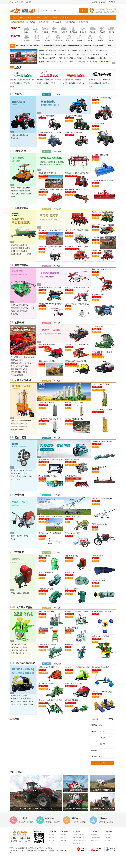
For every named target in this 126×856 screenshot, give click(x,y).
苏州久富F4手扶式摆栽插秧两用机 (77, 230)
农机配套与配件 (94, 79)
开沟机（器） (15, 194)
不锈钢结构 (43, 630)
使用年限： (95, 750)
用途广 (41, 633)
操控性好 (69, 233)
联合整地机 (26, 188)
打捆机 (24, 372)
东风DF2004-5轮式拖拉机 (74, 132)
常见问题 (107, 835)
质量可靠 (96, 157)
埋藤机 (13, 311)
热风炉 (21, 429)
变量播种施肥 (97, 243)
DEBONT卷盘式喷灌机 (73, 517)
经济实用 (96, 126)
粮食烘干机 (14, 421)
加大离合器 (96, 332)
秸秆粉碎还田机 (16, 372)
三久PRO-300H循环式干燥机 (102, 410)
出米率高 (69, 617)
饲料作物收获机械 (50, 79)
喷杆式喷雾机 (23, 305)
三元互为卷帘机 (97, 556)
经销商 (55, 17)
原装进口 (42, 478)
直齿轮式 (69, 558)
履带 (12, 476)
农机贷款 (40, 848)
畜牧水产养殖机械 (25, 663)
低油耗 (41, 252)
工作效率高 (96, 297)
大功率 (41, 249)
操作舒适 (69, 121)
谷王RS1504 (104, 50)
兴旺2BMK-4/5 (82, 58)
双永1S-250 (93, 54)
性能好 (41, 578)
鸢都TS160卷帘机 (71, 556)
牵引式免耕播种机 (72, 249)
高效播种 (96, 217)
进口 (38, 17)
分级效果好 (69, 614)
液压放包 (42, 669)
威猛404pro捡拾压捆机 (47, 361)
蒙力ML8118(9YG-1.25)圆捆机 (76, 361)
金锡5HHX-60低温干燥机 (74, 402)
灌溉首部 (26, 593)
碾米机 (24, 644)
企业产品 (46, 94)
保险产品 (64, 837)
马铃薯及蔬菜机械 (17, 375)
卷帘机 (13, 593)
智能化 (68, 408)
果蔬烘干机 (14, 429)
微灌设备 (20, 536)
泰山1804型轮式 (50, 50)
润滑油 (31, 476)
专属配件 (104, 79)
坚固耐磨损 (43, 175)
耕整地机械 (20, 151)
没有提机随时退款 (78, 837)
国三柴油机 (14, 470)
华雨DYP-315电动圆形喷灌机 (102, 498)
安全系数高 (96, 444)
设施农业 (19, 552)
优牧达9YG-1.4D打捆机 (47, 344)
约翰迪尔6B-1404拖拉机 (73, 116)
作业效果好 (69, 118)
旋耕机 (19, 188)
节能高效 (96, 614)
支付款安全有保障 (78, 835)
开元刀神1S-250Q (73, 54)
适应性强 (42, 195)
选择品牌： (95, 725)
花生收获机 (23, 369)
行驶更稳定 (43, 686)
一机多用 (42, 293)
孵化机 (13, 704)
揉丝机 (19, 704)
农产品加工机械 (24, 607)
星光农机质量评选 (76, 790)
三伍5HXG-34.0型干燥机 (100, 384)
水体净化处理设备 (25, 698)
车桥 (30, 470)
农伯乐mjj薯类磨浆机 (46, 628)
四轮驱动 (42, 118)
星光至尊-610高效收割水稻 (102, 790)
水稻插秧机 (14, 245)
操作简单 (42, 617)
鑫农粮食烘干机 (95, 62)
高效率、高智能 (71, 363)
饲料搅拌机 (14, 695)
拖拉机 (22, 46)
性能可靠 (69, 235)
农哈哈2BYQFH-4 (51, 58)
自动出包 (69, 672)
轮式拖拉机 (14, 135)
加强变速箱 (96, 329)
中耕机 (31, 308)
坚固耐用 (42, 705)
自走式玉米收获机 (17, 357)
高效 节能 (96, 501)
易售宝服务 (85, 22)
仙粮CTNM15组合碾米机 (47, 611)
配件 (30, 17)
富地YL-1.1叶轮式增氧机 (100, 667)
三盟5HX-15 (72, 62)
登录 (22, 2)
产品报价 (57, 94)
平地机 (23, 194)
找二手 (95, 719)
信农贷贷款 (45, 22)
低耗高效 (42, 290)
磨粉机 (21, 653)
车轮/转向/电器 (98, 46)
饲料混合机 (23, 695)
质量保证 (69, 561)
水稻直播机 (23, 251)
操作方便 (96, 183)
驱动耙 (29, 194)
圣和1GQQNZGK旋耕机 (100, 155)
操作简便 (96, 300)
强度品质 (96, 697)
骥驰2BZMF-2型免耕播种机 (101, 250)
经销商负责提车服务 (79, 840)
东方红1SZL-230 (50, 54)
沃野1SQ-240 (102, 54)
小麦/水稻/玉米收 (48, 46)
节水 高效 (69, 535)
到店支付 (94, 835)
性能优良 (42, 561)
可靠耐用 (42, 238)
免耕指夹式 (96, 253)
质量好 (95, 672)
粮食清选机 (23, 426)
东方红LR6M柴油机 (72, 459)
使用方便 (96, 160)
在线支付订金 (95, 840)
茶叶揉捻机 (23, 647)
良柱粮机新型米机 (71, 628)
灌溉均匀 (69, 519)
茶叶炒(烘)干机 (16, 644)
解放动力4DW (83, 50)
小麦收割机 (27, 363)
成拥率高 (69, 705)
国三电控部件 (70, 462)
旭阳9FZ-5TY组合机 (72, 644)
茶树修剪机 (14, 314)
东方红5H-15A (50, 62)
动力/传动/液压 (86, 46)
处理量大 (69, 424)
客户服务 (107, 837)
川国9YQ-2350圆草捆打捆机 (49, 667)
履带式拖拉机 (28, 79)
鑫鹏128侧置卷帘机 (99, 580)
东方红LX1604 (72, 50)
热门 (12, 46)
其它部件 (108, 46)
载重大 (68, 306)
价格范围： (95, 756)
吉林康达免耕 (102, 58)
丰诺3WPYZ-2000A (99, 295)
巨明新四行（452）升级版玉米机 (77, 344)
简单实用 (96, 186)
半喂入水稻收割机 (17, 363)
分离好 (68, 633)
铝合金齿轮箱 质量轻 (73, 478)
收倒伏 (68, 350)
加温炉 (19, 593)
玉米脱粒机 (23, 423)
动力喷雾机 (24, 308)
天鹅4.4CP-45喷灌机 (72, 533)
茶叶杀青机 (14, 650)
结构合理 (96, 227)
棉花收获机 (24, 366)
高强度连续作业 (71, 175)
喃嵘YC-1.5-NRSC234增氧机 (102, 692)
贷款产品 (64, 835)
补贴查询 (32, 22)
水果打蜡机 (23, 650)
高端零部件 (96, 214)
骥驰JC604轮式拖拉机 (46, 116)
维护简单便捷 (97, 354)
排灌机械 (19, 494)
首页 (13, 17)
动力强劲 (69, 347)
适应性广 (96, 129)
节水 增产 (96, 504)
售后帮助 (107, 840)
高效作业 (69, 293)
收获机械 (40, 79)
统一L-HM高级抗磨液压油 (48, 476)
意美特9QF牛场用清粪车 (47, 684)
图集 (18, 772)
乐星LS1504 (94, 50)
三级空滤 (96, 274)
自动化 (68, 405)
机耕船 (27, 191)
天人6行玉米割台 (71, 476)
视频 (12, 772)
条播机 (27, 248)
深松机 (13, 188)
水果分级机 (14, 653)
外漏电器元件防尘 (72, 465)
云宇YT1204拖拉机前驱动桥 (102, 441)
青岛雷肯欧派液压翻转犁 (47, 173)
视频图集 (66, 17)
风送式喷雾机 (15, 308)
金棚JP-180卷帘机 (71, 589)
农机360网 (21, 848)
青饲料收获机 (15, 366)
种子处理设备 (28, 254)
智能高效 (96, 100)
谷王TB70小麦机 (98, 326)
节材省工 (42, 594)
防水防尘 (42, 535)
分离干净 (42, 614)
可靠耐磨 (96, 472)
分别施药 (42, 309)
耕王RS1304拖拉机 (98, 123)
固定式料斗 (43, 233)
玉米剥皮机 (14, 423)
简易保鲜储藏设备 (25, 421)
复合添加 (42, 481)
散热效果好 (69, 481)
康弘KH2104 (62, 50)
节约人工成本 (70, 702)
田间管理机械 (21, 265)
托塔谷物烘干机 (83, 62)
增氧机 (19, 701)
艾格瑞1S (84, 54)
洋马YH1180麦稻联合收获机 (102, 352)
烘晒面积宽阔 (97, 387)
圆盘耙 (13, 197)
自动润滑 (96, 469)
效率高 (68, 647)
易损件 (13, 479)
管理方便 (96, 561)
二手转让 (109, 719)
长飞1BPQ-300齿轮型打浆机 (75, 189)
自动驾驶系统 (23, 470)
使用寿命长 (43, 591)
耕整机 (21, 191)
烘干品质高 (69, 421)
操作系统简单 (43, 462)
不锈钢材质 (43, 235)
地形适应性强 (43, 522)
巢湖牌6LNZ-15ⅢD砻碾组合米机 (76, 611)
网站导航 (112, 2)
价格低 (95, 529)
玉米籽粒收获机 (29, 357)
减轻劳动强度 (70, 591)
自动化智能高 (43, 421)
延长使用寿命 (97, 694)
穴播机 (21, 248)
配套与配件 (20, 437)
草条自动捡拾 (43, 347)
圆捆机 (41, 366)
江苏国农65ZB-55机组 (99, 524)
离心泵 (13, 539)
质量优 (95, 526)
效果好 (68, 309)
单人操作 (69, 669)
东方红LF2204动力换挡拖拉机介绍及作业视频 (36, 808)
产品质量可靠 (70, 192)
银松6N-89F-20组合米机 (100, 636)
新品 (17, 46)
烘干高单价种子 (98, 412)
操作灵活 (69, 195)
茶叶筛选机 (14, 647)
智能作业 (42, 408)
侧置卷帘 (96, 583)
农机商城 (31, 848)
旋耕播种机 (14, 251)
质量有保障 (43, 405)
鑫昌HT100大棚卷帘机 (46, 572)
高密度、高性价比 (72, 366)
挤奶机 (13, 701)
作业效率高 (69, 135)
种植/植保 (36, 46)
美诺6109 (62, 58)
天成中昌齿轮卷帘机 (46, 589)
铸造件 (19, 479)
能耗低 (68, 650)
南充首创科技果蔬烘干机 (74, 419)
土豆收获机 (14, 369)
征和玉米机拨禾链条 (99, 467)
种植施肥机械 (21, 208)
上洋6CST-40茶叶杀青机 (47, 644)
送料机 (25, 704)
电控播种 (96, 240)
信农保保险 (58, 22)
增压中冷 (42, 135)
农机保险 (49, 848)
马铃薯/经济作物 (73, 46)
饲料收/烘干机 (61, 46)
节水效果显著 (43, 519)
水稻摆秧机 (14, 248)
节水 (67, 522)
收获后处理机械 (22, 380)
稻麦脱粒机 (14, 426)
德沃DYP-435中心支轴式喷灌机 (50, 533)
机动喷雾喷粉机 (22, 311)
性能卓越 (96, 103)
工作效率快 (43, 672)
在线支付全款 (95, 837)
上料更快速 (43, 689)
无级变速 (96, 272)
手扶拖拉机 (14, 138)
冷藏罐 (31, 704)
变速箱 (19, 476)
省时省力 (42, 575)
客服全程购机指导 (78, 843)
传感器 (25, 476)
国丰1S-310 (62, 54)
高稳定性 (96, 447)
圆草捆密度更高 (71, 686)
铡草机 (31, 701)
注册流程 (51, 835)
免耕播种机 (23, 245)
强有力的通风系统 (99, 389)
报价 (46, 17)
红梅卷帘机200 (70, 572)
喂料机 (25, 701)
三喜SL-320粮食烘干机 (47, 402)
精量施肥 (96, 256)
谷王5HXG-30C (62, 62)
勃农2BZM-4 (92, 58)
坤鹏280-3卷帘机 (45, 556)
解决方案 (64, 840)
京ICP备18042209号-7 (17, 850)
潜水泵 (26, 536)
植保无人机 (14, 305)
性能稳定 (96, 586)
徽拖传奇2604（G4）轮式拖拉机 (50, 132)
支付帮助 (51, 840)
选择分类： (95, 731)
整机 (22, 17)
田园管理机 (14, 191)
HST (19, 473)
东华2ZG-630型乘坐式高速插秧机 (50, 247)
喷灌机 (13, 536)
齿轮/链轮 (14, 473)
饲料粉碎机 (14, 698)
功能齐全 (42, 465)
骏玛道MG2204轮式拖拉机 (101, 98)
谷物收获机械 (75, 79)
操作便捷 (69, 578)
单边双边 (42, 306)
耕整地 (29, 46)
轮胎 (25, 473)
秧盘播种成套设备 (17, 254)
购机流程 (51, 837)
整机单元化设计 (98, 357)
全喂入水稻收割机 (17, 360)
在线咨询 (72, 22)
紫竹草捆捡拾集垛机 (72, 700)
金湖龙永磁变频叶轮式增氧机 (102, 611)
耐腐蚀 (41, 538)
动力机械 (13, 79)
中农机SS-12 (71, 58)
